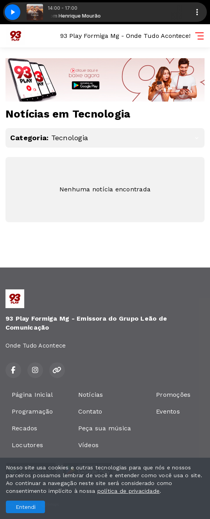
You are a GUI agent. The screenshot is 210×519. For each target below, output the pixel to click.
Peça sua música (104, 428)
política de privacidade (128, 491)
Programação (32, 411)
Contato (90, 411)
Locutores (27, 445)
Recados (25, 428)
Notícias (90, 394)
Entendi (26, 507)
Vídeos (88, 445)
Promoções (173, 394)
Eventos (168, 411)
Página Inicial (32, 394)
